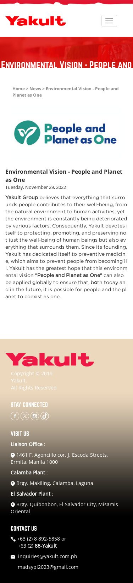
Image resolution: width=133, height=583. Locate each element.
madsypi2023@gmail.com (48, 567)
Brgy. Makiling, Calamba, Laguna (52, 483)
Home (18, 89)
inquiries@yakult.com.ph (47, 556)
